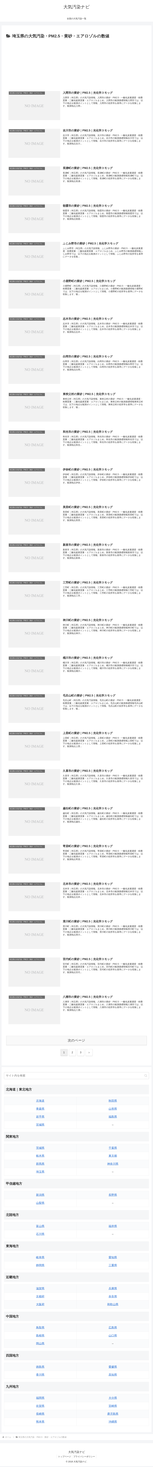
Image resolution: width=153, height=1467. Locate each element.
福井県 (113, 1227)
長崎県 (40, 1414)
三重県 (113, 1266)
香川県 (40, 1375)
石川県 (40, 1235)
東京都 (113, 1156)
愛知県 (113, 1258)
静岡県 (40, 1266)
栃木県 (40, 1156)
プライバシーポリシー (84, 1457)
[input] (76, 1076)
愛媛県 (113, 1367)
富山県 (40, 1227)
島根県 (40, 1336)
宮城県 (40, 1125)
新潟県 (40, 1196)
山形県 (113, 1109)
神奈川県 (112, 1164)
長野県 (113, 1196)
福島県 (113, 1117)
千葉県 (113, 1148)
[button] (146, 1076)
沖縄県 (113, 1422)
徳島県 (40, 1367)
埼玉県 (40, 1172)
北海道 (40, 1101)
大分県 (113, 1398)
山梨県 (40, 1203)
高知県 (113, 1375)
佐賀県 (40, 1406)
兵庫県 (113, 1289)
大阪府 (40, 1305)
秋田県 (113, 1101)
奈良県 (113, 1297)
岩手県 (40, 1117)
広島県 (113, 1328)
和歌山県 (112, 1305)
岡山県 (40, 1344)
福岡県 (40, 1398)
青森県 (40, 1109)
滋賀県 (40, 1289)
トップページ (64, 1457)
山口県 (113, 1336)
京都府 (40, 1297)
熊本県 (40, 1422)
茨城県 (40, 1148)
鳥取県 (40, 1328)
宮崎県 (113, 1406)
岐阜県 (40, 1258)
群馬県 (40, 1164)
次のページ (76, 1041)
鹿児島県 (112, 1414)
